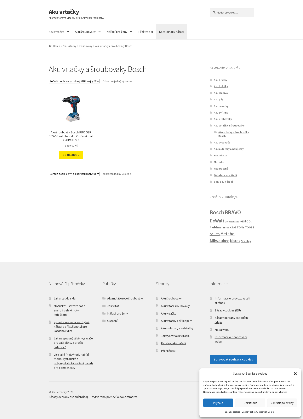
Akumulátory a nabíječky (229, 149)
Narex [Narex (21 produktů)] (235, 240)
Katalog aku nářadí (171, 32)
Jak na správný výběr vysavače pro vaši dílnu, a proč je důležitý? (73, 342)
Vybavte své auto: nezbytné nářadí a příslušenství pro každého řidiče (71, 326)
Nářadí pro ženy (117, 32)
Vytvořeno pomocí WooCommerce (114, 397)
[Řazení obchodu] (74, 81)
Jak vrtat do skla (65, 298)
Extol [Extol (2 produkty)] (236, 221)
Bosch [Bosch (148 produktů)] (217, 212)
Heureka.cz (220, 155)
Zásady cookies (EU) (228, 310)
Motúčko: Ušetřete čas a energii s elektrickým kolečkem (69, 310)
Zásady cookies (232, 411)
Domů (56, 46)
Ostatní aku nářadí (225, 175)
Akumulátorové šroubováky (125, 298)
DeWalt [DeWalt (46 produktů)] (217, 221)
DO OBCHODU (71, 155)
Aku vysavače (222, 142)
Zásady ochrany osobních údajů (258, 411)
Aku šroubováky (85, 32)
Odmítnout (250, 403)
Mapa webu (222, 330)
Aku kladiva (221, 93)
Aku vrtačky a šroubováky (77, 46)
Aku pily (218, 99)
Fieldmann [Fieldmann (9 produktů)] (217, 227)
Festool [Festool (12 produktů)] (245, 221)
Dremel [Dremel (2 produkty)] (229, 221)
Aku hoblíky (221, 86)
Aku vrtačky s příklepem (176, 321)
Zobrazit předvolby (282, 403)
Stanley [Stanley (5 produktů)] (246, 241)
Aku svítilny (221, 112)
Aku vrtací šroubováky (175, 306)
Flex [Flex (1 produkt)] (227, 227)
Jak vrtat (113, 306)
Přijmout (218, 403)
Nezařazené (221, 168)
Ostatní (112, 321)
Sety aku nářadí (223, 181)
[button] (295, 374)
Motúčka (219, 162)
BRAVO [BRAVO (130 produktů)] (233, 212)
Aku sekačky (221, 106)
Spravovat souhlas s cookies (233, 359)
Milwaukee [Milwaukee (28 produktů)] (219, 240)
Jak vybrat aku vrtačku (175, 336)
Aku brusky (220, 80)
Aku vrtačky (64, 12)
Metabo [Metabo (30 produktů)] (227, 233)
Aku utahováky (223, 119)
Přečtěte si (145, 32)
